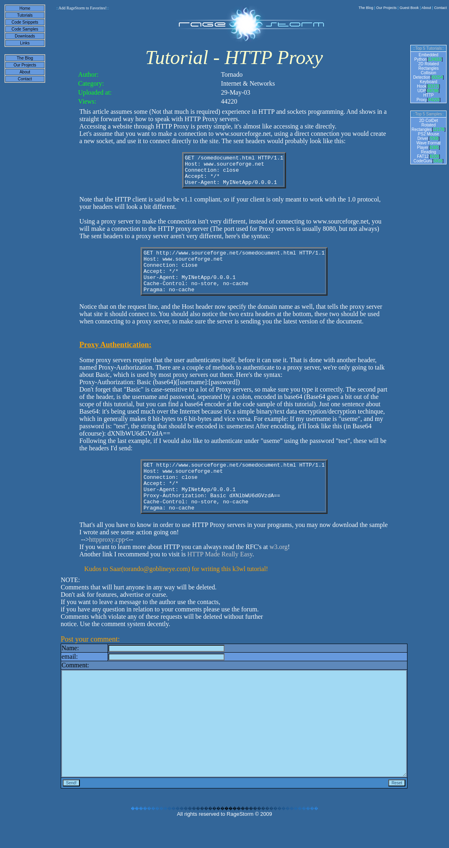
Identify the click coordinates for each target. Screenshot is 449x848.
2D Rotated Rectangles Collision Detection (426, 71)
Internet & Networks (248, 83)
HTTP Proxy (425, 97)
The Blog (366, 8)
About (426, 8)
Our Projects (386, 8)
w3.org (278, 571)
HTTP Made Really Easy (220, 578)
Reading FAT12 (426, 154)
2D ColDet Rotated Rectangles (425, 125)
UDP (421, 91)
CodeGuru (423, 161)
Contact (440, 8)
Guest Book (409, 8)
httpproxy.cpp (107, 563)
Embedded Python (426, 57)
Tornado (231, 74)
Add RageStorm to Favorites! (82, 8)
